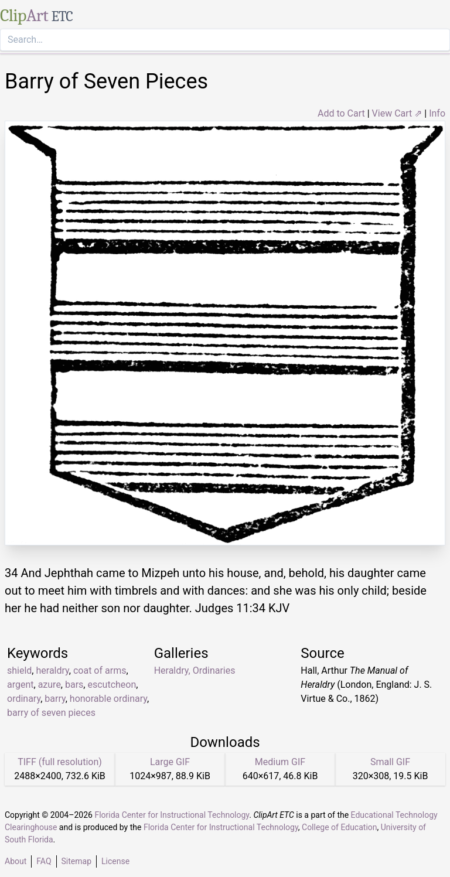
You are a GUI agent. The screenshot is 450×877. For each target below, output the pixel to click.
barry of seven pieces (51, 712)
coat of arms (99, 670)
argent (20, 684)
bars (74, 684)
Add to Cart (341, 113)
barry (55, 698)
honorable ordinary (108, 698)
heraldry (52, 670)
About (15, 861)
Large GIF (170, 761)
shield (19, 670)
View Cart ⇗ (397, 113)
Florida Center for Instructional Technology (171, 815)
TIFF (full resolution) (60, 761)
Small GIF (390, 761)
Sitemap (76, 861)
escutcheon (111, 684)
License (115, 861)
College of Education (339, 827)
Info (437, 113)
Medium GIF (280, 761)
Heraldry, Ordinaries (195, 670)
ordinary (23, 698)
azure (49, 684)
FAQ (43, 861)
